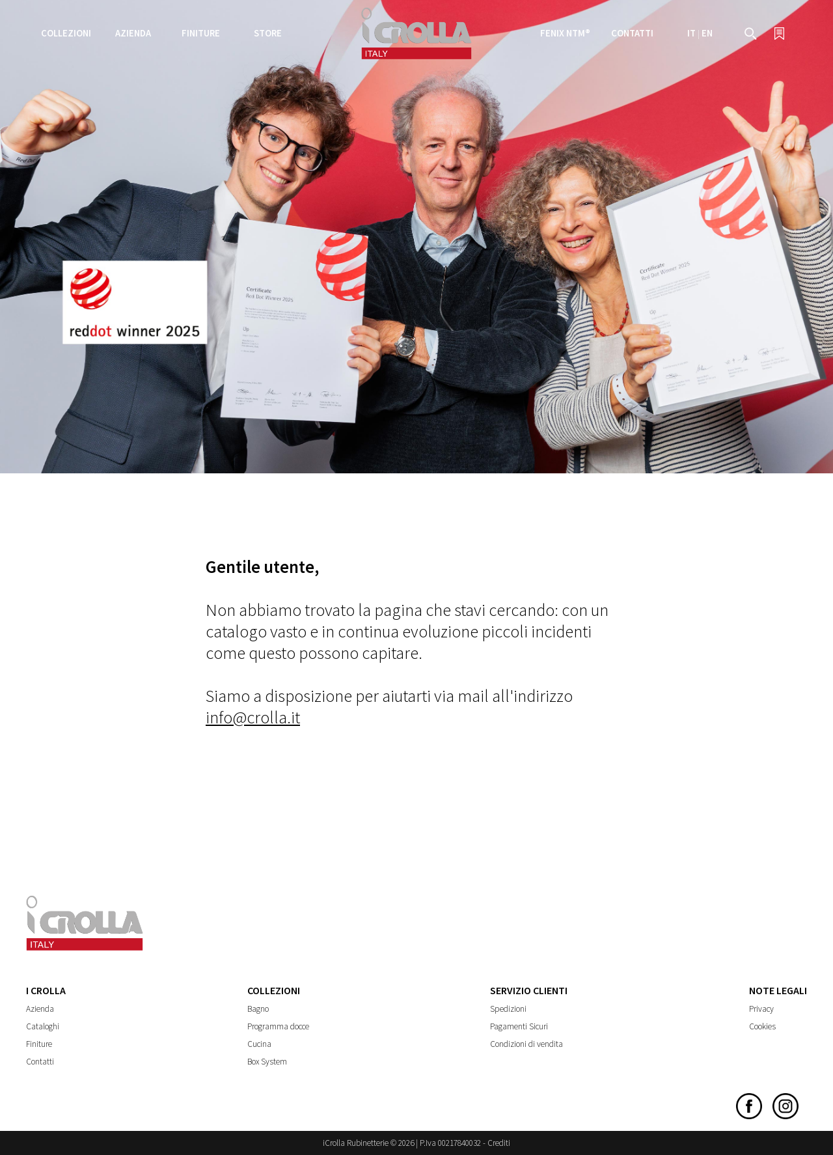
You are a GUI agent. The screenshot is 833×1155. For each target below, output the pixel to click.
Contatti (632, 33)
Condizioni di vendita (526, 1044)
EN (707, 33)
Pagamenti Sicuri (519, 1026)
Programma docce (278, 1026)
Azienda (40, 1008)
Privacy (761, 1008)
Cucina (259, 1044)
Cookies (762, 1026)
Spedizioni (508, 1008)
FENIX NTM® (565, 33)
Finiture (201, 33)
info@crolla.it (253, 717)
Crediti (498, 1142)
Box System (267, 1061)
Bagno (258, 1008)
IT (691, 33)
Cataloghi (42, 1026)
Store (268, 33)
